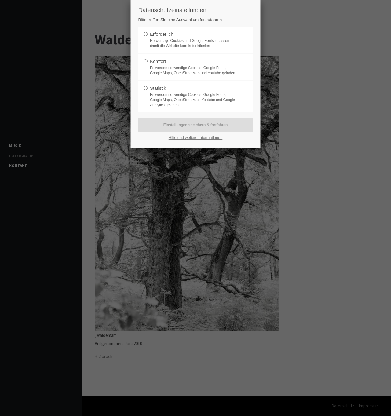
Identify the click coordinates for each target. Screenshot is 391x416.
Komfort (158, 61)
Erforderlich (162, 34)
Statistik (158, 88)
